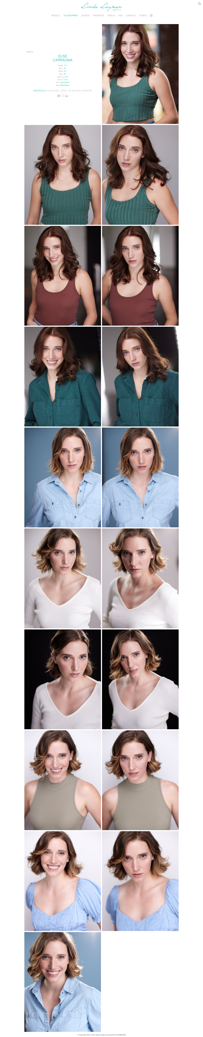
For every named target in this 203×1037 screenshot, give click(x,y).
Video (63, 90)
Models (56, 15)
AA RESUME (74, 90)
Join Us (111, 15)
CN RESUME (86, 90)
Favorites (98, 15)
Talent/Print (70, 15)
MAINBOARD (121, 1035)
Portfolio (39, 90)
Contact (131, 15)
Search (85, 15)
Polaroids (53, 90)
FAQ (120, 15)
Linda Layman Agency (101, 7)
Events (143, 15)
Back (29, 52)
